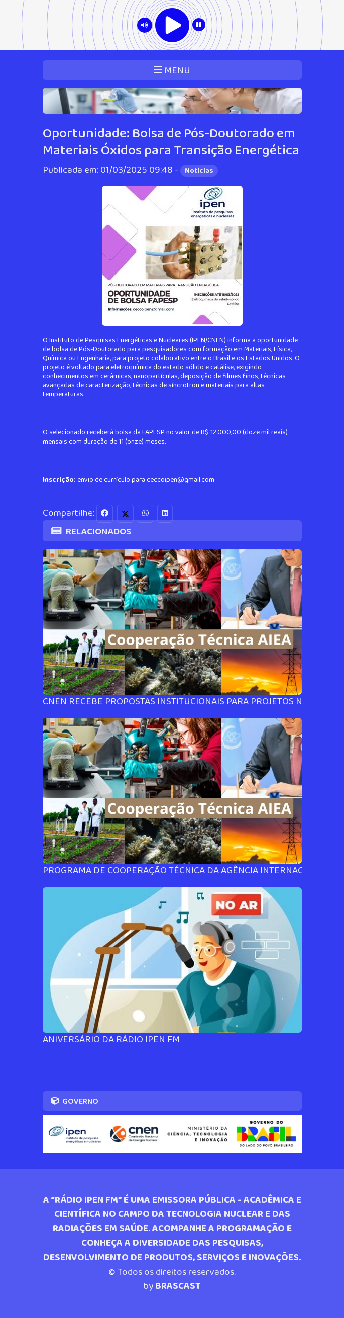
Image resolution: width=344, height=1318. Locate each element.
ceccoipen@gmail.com (180, 479)
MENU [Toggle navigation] (172, 70)
